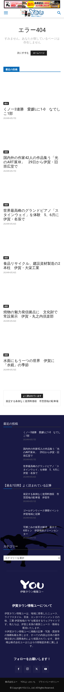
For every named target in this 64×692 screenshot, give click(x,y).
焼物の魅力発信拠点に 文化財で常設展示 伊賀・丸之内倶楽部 (30, 314)
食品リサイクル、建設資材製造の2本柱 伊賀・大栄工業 (31, 265)
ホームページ (38, 53)
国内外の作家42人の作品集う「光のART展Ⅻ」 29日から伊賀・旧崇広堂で (30, 162)
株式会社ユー (11, 681)
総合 (6, 103)
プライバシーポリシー (49, 681)
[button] (5, 13)
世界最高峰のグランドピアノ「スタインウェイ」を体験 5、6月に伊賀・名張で (31, 214)
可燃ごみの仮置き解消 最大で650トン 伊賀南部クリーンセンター (40, 530)
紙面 (6, 152)
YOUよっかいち (28, 681)
